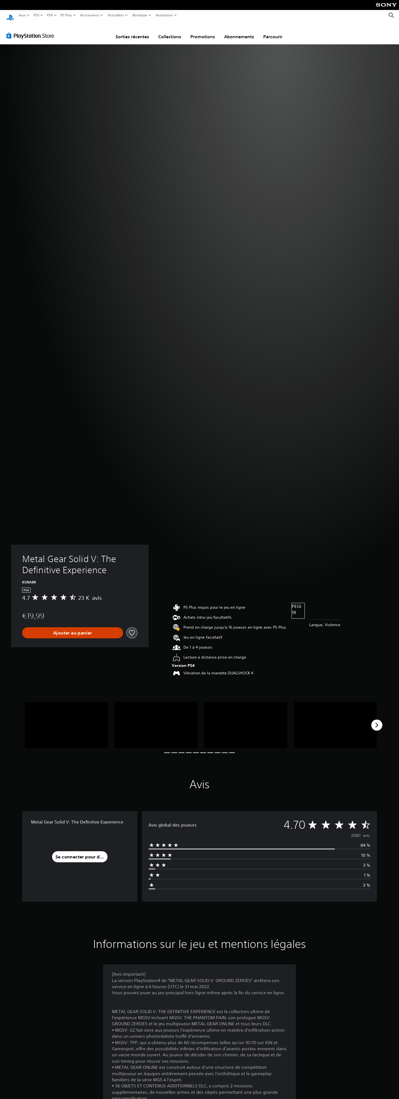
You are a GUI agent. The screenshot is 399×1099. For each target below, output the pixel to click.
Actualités (116, 15)
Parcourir (272, 31)
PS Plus (66, 15)
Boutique (139, 15)
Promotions (202, 31)
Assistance (164, 15)
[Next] (376, 719)
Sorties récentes (132, 31)
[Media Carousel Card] (66, 720)
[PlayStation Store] (31, 30)
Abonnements (239, 31)
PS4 (50, 15)
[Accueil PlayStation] (10, 15)
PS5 (36, 15)
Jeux (22, 15)
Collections (169, 31)
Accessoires (89, 15)
